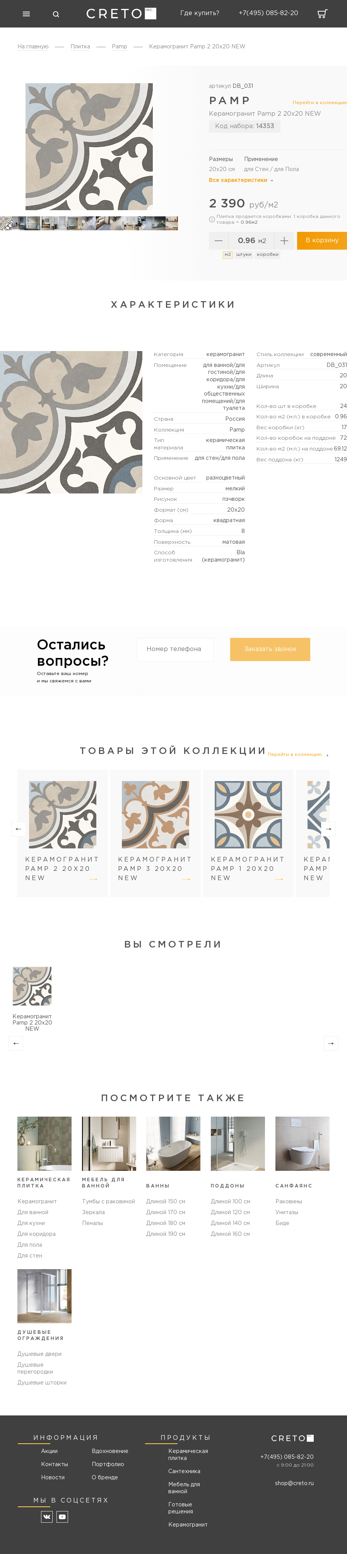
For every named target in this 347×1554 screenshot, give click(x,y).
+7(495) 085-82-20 (287, 1457)
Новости (53, 1477)
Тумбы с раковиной (108, 1201)
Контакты (54, 1464)
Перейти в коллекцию (320, 103)
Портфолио (107, 1464)
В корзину (322, 240)
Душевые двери (39, 1354)
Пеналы (92, 1223)
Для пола (29, 1245)
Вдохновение (107, 1451)
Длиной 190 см (165, 1234)
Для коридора (36, 1234)
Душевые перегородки (35, 1368)
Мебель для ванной (184, 1488)
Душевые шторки (42, 1383)
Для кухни (31, 1223)
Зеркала (93, 1212)
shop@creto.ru (294, 1483)
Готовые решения (180, 1508)
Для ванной (32, 1212)
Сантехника (184, 1471)
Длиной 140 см (230, 1223)
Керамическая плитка (188, 1455)
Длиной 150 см (165, 1201)
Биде (282, 1223)
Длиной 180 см (165, 1223)
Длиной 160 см (230, 1234)
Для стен (29, 1256)
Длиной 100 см (230, 1201)
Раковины (288, 1201)
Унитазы (286, 1212)
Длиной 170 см (165, 1212)
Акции (49, 1451)
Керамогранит (37, 1201)
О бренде (105, 1477)
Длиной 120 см (230, 1212)
